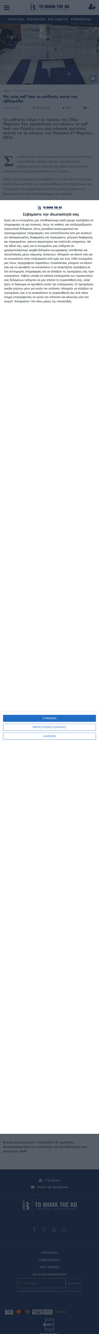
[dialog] (49, 667)
